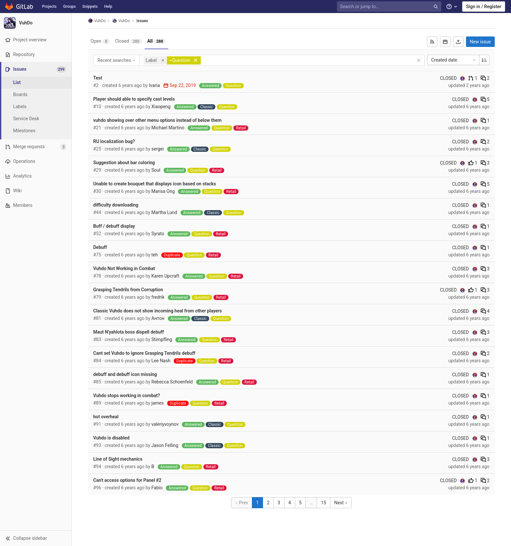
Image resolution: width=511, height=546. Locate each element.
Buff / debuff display (114, 226)
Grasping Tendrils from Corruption (128, 289)
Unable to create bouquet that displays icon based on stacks (154, 183)
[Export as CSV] (458, 41)
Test (97, 77)
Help (108, 6)
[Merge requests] (35, 146)
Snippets (89, 6)
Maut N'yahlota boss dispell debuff (128, 332)
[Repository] (35, 54)
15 (323, 502)
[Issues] (36, 69)
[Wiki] (35, 190)
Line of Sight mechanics (117, 459)
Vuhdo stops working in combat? (126, 395)
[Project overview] (35, 40)
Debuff (100, 247)
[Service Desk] (36, 119)
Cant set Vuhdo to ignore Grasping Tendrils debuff (144, 353)
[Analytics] (35, 176)
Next (340, 502)
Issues (142, 21)
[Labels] (36, 107)
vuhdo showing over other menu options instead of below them (157, 120)
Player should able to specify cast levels (134, 99)
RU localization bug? (114, 141)
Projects (49, 6)
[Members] (35, 205)
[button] (35, 538)
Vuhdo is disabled (111, 437)
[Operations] (35, 161)
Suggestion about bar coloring (124, 162)
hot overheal (106, 416)
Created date (454, 60)
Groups (69, 6)
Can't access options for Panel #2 (127, 480)
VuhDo (97, 20)
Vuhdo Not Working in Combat (124, 268)
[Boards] (36, 95)
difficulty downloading (116, 205)
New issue (480, 41)
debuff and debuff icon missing (125, 374)
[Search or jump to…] (390, 7)
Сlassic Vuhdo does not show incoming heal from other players (157, 310)
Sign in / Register (483, 6)
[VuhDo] (36, 23)
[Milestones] (36, 131)
